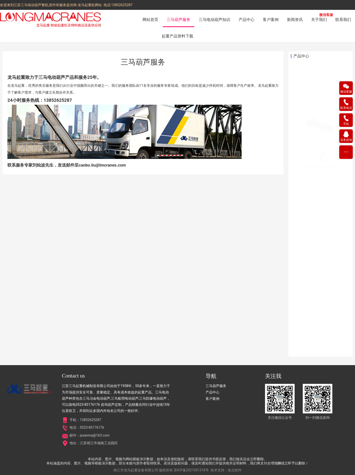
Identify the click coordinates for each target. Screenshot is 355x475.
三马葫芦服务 (178, 19)
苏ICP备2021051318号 (191, 470)
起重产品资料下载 (177, 36)
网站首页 (150, 19)
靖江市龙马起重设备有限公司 (135, 470)
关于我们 (319, 19)
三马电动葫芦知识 (214, 19)
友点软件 (235, 470)
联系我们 (343, 19)
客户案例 (271, 19)
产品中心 (246, 19)
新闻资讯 (295, 19)
